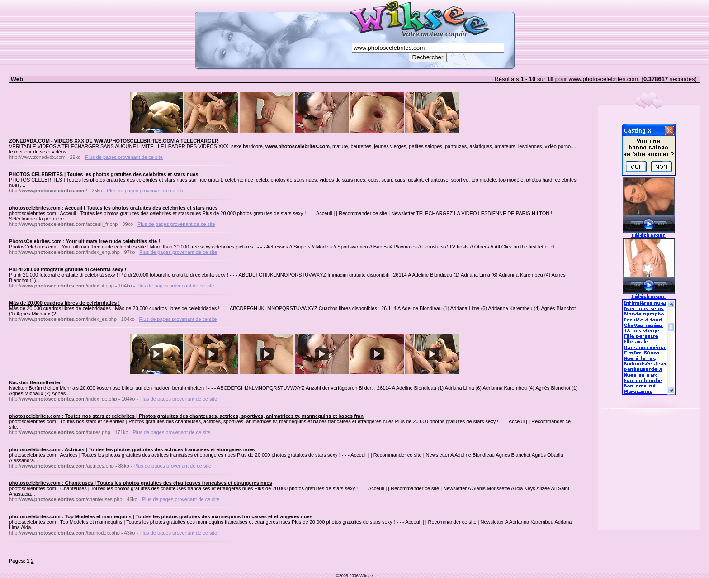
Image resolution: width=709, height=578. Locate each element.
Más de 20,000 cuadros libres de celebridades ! (64, 303)
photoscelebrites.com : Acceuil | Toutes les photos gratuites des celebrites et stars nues (113, 207)
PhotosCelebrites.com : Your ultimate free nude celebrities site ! (84, 241)
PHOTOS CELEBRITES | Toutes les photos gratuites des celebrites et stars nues (103, 174)
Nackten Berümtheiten (35, 382)
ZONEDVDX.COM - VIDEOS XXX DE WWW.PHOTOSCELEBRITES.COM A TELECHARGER (113, 140)
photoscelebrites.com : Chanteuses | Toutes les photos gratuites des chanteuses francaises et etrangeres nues (140, 483)
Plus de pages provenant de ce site (124, 157)
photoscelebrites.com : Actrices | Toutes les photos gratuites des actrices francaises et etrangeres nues (132, 449)
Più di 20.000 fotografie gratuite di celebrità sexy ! (67, 269)
